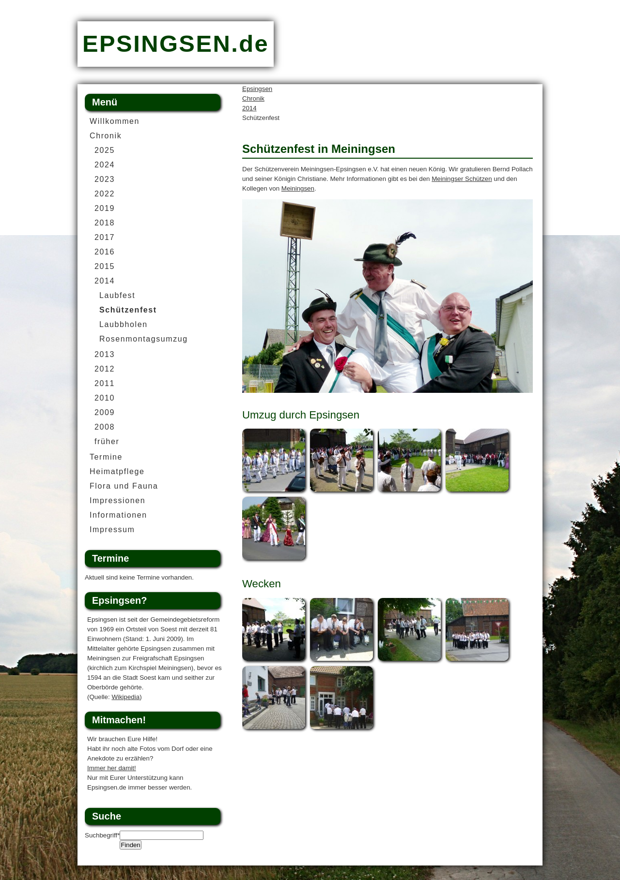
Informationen (118, 515)
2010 (104, 398)
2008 (104, 427)
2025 (104, 150)
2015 (104, 266)
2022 (104, 194)
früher (106, 441)
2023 (104, 179)
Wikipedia (125, 697)
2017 (104, 237)
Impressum (112, 529)
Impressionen (117, 500)
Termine (106, 457)
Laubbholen (123, 324)
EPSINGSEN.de (175, 43)
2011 (104, 383)
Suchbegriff (102, 835)
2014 (249, 108)
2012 (104, 369)
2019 (104, 208)
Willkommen (115, 121)
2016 (104, 252)
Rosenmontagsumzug (143, 339)
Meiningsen (297, 188)
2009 (104, 412)
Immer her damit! (111, 768)
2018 (104, 223)
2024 (104, 165)
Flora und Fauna (124, 486)
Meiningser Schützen (462, 178)
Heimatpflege (117, 471)
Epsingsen (257, 88)
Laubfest (117, 295)
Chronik (253, 98)
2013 (104, 354)
